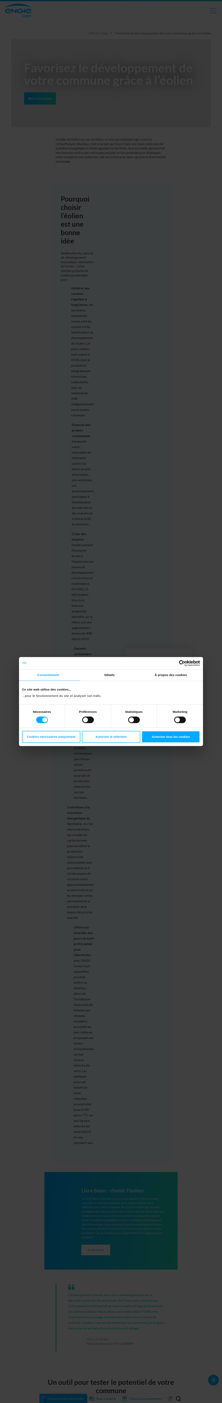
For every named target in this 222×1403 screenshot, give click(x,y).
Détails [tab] (109, 675)
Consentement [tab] (48, 675)
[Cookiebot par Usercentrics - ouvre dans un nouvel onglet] (182, 663)
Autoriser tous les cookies (171, 736)
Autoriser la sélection (111, 736)
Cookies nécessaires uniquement (51, 736)
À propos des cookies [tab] (171, 675)
